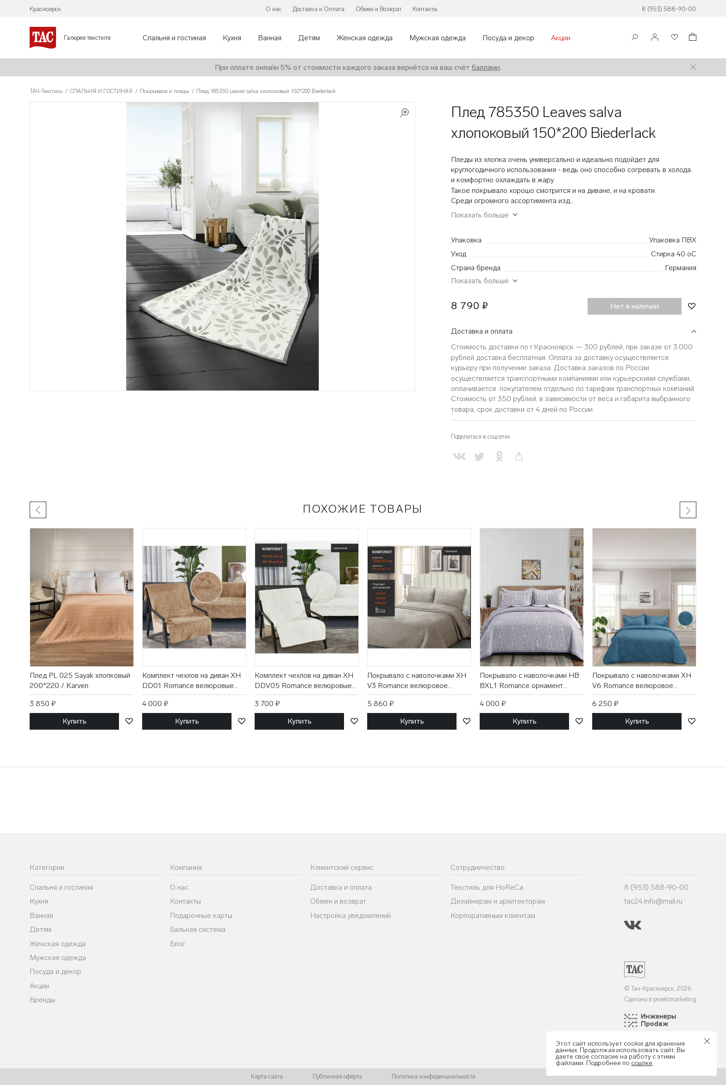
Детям (309, 38)
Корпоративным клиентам (493, 915)
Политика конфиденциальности (434, 1076)
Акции (560, 38)
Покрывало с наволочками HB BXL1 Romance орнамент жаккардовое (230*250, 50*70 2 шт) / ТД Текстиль (531, 681)
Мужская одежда (437, 38)
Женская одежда (365, 38)
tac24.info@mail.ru (653, 901)
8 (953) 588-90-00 (669, 9)
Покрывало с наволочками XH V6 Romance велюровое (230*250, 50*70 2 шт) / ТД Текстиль (641, 681)
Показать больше (480, 215)
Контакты (425, 9)
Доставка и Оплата (318, 9)
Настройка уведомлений (350, 915)
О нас (274, 9)
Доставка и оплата (482, 331)
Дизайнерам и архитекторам (498, 901)
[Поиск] (634, 38)
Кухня (232, 38)
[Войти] (654, 37)
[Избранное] (673, 37)
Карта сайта (267, 1076)
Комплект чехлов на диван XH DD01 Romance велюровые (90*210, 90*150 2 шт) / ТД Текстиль (191, 681)
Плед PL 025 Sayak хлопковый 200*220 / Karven (80, 680)
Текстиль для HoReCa (487, 887)
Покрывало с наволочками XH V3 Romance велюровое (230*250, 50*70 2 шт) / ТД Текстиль (416, 681)
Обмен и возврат (338, 901)
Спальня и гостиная (174, 38)
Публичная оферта (337, 1076)
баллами (486, 67)
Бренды (42, 999)
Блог (177, 943)
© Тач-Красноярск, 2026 (657, 988)
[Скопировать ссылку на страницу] (519, 456)
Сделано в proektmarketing (660, 999)
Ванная (270, 38)
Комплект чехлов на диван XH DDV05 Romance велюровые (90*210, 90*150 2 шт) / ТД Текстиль (304, 681)
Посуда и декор (508, 38)
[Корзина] (691, 38)
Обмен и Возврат (378, 9)
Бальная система (197, 929)
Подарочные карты (201, 915)
